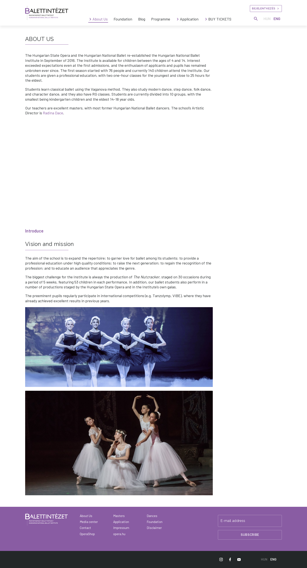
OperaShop (87, 534)
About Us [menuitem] (100, 19)
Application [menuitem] (189, 19)
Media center (89, 522)
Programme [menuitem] (160, 19)
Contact (85, 528)
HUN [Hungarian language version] (267, 18)
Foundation (154, 522)
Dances (152, 516)
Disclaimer (154, 528)
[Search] (256, 19)
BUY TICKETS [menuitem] (219, 19)
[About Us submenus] (90, 19)
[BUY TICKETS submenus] (206, 19)
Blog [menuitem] (141, 19)
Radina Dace (53, 112)
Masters (119, 516)
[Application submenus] (178, 19)
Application (121, 522)
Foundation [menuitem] (123, 19)
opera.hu (119, 534)
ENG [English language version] (277, 18)
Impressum (121, 528)
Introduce (34, 230)
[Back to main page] (46, 518)
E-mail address (232, 521)
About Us (86, 516)
